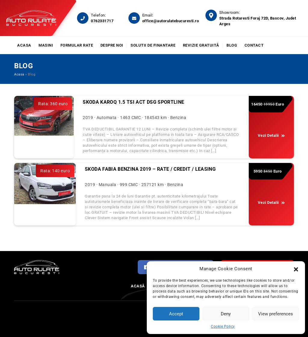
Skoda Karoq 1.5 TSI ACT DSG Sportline (133, 102)
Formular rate (76, 45)
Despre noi (111, 45)
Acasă (138, 286)
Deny (226, 314)
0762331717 (102, 21)
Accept (176, 314)
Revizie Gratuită (201, 45)
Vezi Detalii (271, 135)
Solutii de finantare (153, 45)
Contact (254, 45)
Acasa (24, 45)
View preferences (275, 314)
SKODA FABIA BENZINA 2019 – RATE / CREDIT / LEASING (150, 169)
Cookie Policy (223, 326)
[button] (296, 269)
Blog (231, 45)
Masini (45, 45)
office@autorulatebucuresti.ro (170, 21)
